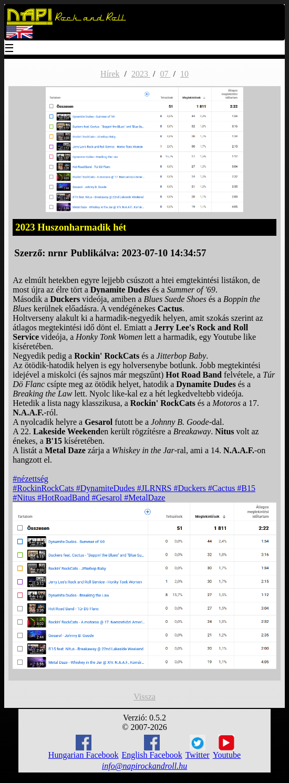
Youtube (227, 747)
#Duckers (191, 488)
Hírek (109, 73)
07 (165, 73)
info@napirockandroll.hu (144, 765)
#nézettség (30, 478)
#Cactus (223, 488)
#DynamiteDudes (106, 488)
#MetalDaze (144, 497)
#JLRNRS (155, 488)
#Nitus (25, 497)
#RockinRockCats (44, 488)
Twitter (197, 747)
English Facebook (152, 747)
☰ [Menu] (9, 49)
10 (184, 73)
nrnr (57, 252)
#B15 (246, 488)
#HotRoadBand (64, 497)
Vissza (144, 696)
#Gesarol (108, 497)
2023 (140, 73)
